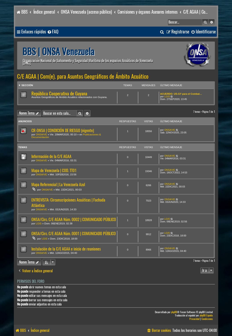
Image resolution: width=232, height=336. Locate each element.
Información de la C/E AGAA (51, 156)
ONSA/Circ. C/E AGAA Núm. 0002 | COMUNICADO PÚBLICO (73, 219)
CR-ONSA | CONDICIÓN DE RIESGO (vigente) (62, 130)
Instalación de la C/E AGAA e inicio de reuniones (66, 249)
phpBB (174, 312)
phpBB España (206, 315)
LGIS (167, 96)
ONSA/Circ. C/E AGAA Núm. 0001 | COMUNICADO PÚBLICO (73, 233)
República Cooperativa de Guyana (59, 93)
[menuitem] (52, 32)
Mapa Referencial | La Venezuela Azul (58, 184)
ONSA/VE (41, 134)
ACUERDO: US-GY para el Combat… (181, 94)
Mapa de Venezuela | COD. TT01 (53, 170)
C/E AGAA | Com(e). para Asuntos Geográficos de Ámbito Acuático (83, 76)
